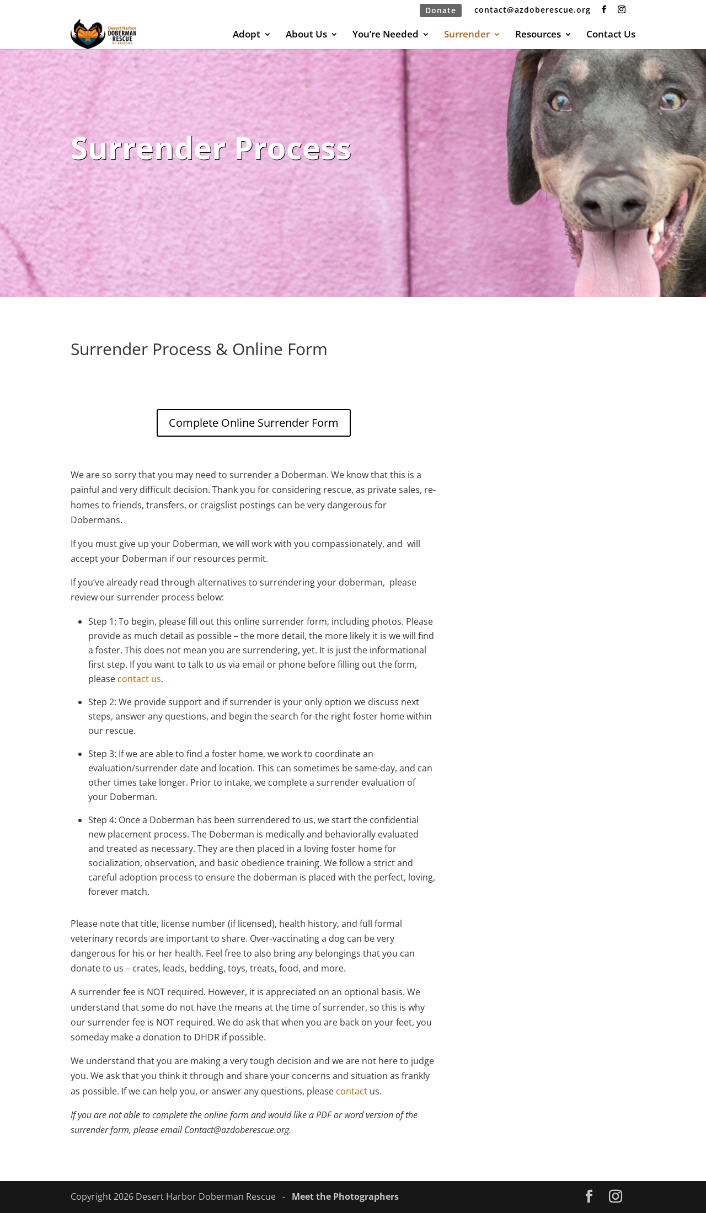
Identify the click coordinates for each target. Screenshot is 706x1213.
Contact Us (610, 35)
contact (350, 1091)
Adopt (246, 35)
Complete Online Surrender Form (254, 422)
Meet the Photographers (345, 1196)
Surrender (467, 35)
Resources (538, 35)
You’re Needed (385, 35)
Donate (440, 10)
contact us (139, 679)
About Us (306, 35)
